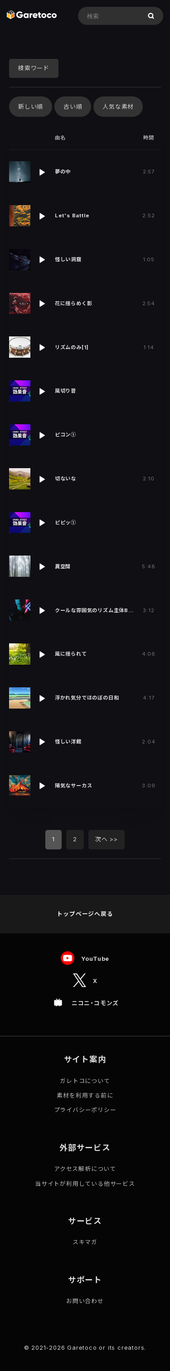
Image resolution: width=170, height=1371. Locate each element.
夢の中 (63, 171)
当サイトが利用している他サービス (85, 1183)
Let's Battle (72, 215)
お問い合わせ (85, 1301)
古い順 (72, 106)
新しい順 (30, 106)
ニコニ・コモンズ (95, 1003)
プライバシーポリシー (85, 1110)
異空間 (63, 566)
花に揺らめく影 (73, 303)
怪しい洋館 (68, 741)
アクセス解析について (85, 1168)
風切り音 (65, 391)
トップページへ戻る (85, 914)
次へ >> (106, 839)
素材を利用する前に (85, 1095)
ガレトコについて (85, 1081)
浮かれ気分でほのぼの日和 (87, 698)
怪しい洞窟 (68, 259)
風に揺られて (71, 654)
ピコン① (65, 434)
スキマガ (85, 1242)
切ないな (65, 478)
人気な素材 (118, 106)
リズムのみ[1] (72, 347)
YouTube (95, 958)
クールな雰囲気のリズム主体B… (94, 610)
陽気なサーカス (73, 785)
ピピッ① (65, 522)
